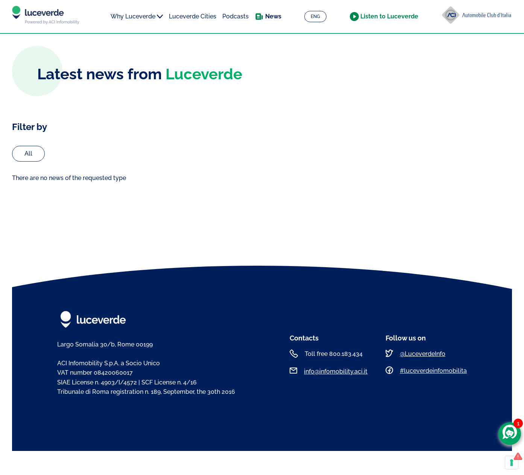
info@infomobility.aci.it (336, 371)
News (273, 16)
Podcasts (235, 16)
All (28, 153)
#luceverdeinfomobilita (433, 370)
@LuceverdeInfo (422, 353)
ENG (315, 16)
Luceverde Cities (192, 16)
